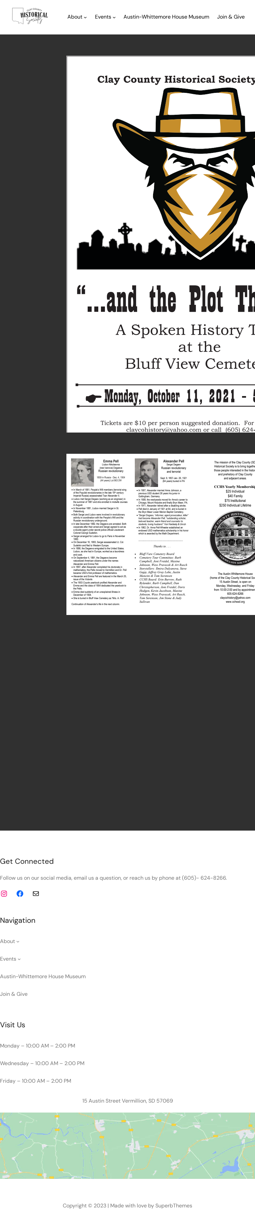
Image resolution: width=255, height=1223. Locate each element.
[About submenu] (85, 17)
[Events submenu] (114, 17)
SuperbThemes (173, 1205)
